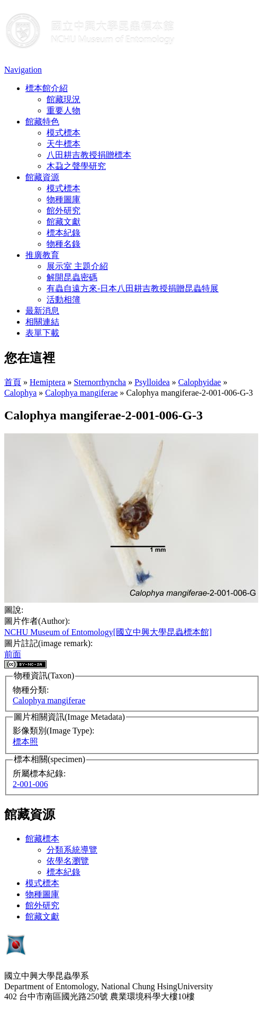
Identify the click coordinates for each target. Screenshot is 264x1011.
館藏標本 (42, 838)
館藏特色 (42, 121)
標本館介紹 (46, 88)
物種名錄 (63, 243)
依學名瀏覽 (68, 860)
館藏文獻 (63, 221)
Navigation (23, 69)
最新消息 (42, 310)
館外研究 (63, 210)
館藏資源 (42, 177)
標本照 (25, 741)
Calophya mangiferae (81, 392)
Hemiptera (48, 382)
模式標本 (63, 132)
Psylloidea (152, 382)
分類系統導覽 (72, 849)
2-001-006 (30, 784)
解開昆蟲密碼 (72, 277)
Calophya (20, 392)
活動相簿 (63, 299)
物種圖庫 (63, 199)
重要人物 (63, 110)
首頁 (12, 382)
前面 (12, 654)
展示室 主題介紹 (77, 266)
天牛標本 (63, 143)
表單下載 (42, 332)
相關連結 (42, 321)
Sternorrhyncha (100, 382)
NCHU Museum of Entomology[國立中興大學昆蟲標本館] (108, 632)
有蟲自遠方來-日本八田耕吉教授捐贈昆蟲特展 (133, 288)
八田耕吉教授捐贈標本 (89, 154)
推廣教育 (42, 255)
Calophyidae (199, 382)
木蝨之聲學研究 (76, 166)
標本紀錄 (63, 232)
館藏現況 (63, 99)
